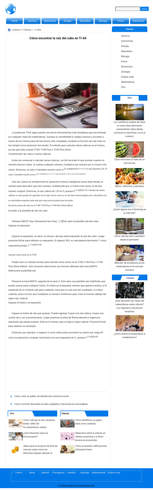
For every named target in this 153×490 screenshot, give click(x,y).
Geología (125, 71)
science (16, 29)
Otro (39, 29)
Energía (67, 21)
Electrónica (138, 21)
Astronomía (50, 21)
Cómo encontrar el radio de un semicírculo (129, 152)
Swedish (71, 472)
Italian (32, 472)
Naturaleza (85, 21)
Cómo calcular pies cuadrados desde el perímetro (129, 229)
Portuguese (58, 472)
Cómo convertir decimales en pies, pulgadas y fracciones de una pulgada (51, 404)
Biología (103, 21)
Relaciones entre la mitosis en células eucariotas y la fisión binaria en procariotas (90, 437)
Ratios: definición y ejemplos (129, 178)
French (18, 472)
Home (14, 21)
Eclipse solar (127, 77)
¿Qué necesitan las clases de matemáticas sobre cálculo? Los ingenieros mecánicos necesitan (129, 297)
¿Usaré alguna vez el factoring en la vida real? (129, 202)
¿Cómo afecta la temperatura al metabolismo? (129, 327)
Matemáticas (127, 82)
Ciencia (27, 29)
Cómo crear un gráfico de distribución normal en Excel (41, 396)
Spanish (45, 472)
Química (32, 21)
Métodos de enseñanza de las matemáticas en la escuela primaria (129, 258)
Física (121, 21)
